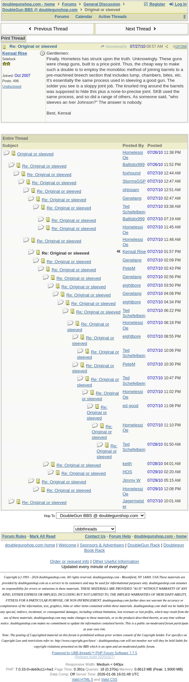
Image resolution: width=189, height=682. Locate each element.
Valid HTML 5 (82, 679)
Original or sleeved (35, 154)
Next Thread (141, 28)
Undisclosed (11, 86)
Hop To (49, 516)
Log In (178, 4)
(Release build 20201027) (94, 657)
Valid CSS (109, 679)
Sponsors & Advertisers (102, 545)
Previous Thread (47, 28)
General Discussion (102, 4)
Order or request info (69, 561)
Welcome (67, 545)
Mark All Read (42, 536)
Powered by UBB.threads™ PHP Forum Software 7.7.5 (94, 653)
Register (154, 4)
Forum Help (120, 536)
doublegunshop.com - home (28, 4)
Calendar (83, 16)
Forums (69, 4)
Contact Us (95, 536)
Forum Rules (14, 536)
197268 (181, 46)
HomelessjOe (114, 46)
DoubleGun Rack (143, 545)
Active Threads (113, 16)
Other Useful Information (116, 561)
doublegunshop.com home (30, 545)
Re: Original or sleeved (33, 46)
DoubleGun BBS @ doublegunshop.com (40, 10)
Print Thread (13, 38)
